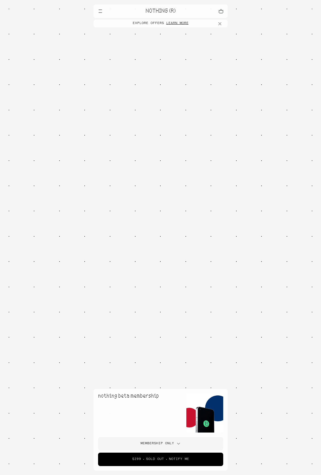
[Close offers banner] (221, 24)
